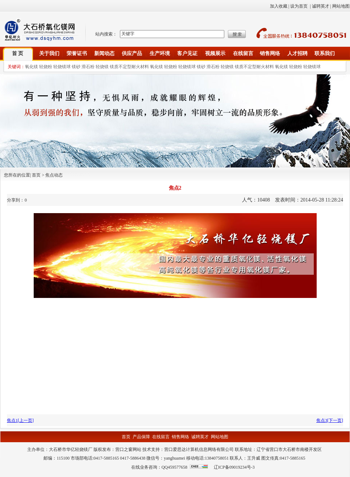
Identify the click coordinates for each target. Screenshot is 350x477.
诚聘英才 (320, 6)
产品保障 (141, 436)
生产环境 (160, 53)
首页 (126, 436)
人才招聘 (297, 53)
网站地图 (341, 6)
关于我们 (49, 53)
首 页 (18, 53)
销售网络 (270, 53)
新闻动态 (104, 53)
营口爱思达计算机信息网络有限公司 (199, 449)
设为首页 (299, 6)
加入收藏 (278, 6)
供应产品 (132, 53)
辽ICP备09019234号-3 (234, 467)
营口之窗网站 (128, 449)
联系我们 (324, 53)
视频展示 (215, 53)
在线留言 (243, 53)
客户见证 (187, 53)
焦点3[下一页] (329, 420)
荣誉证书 (77, 53)
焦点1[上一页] (20, 420)
